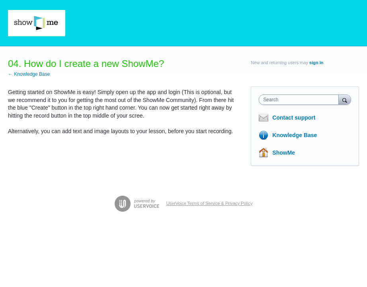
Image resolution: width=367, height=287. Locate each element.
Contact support (293, 117)
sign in (316, 62)
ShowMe (283, 152)
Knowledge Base (294, 135)
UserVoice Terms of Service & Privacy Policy (209, 203)
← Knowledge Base (29, 74)
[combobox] (300, 99)
